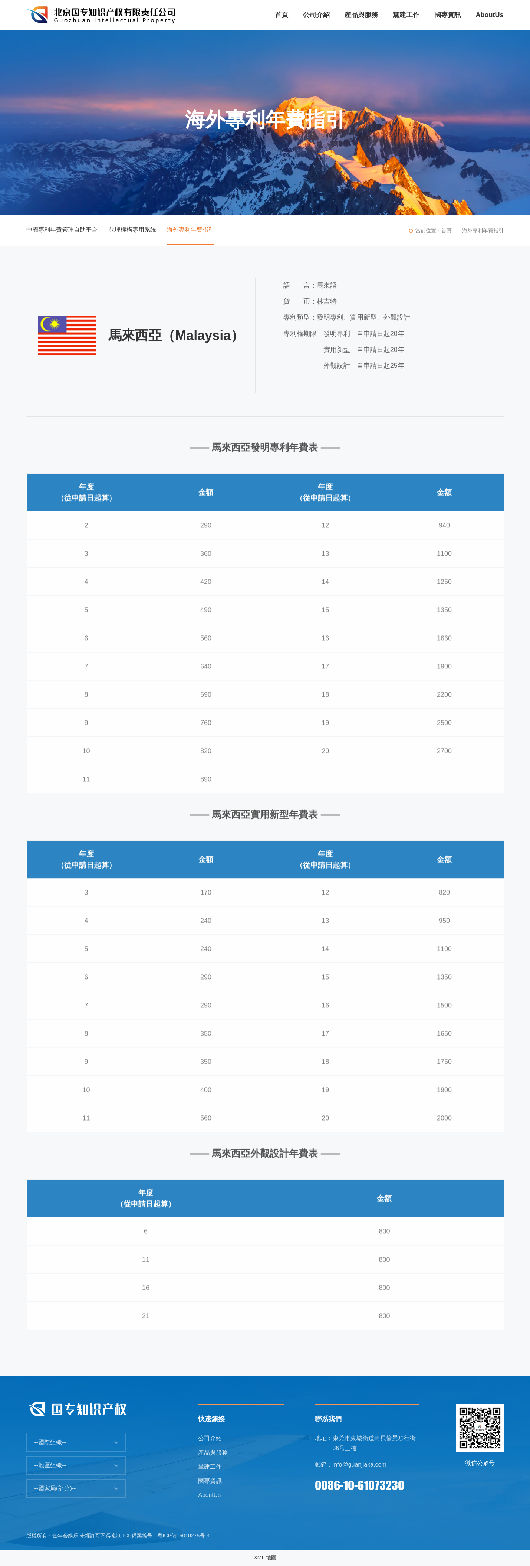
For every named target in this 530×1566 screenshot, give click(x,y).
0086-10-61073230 (359, 1485)
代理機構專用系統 (132, 230)
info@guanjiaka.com (359, 1464)
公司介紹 (210, 1438)
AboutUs (209, 1496)
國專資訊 (210, 1481)
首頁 (446, 230)
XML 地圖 (265, 1558)
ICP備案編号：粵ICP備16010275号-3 (166, 1536)
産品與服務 (213, 1452)
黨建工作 (210, 1467)
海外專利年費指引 (191, 230)
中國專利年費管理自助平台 (62, 230)
